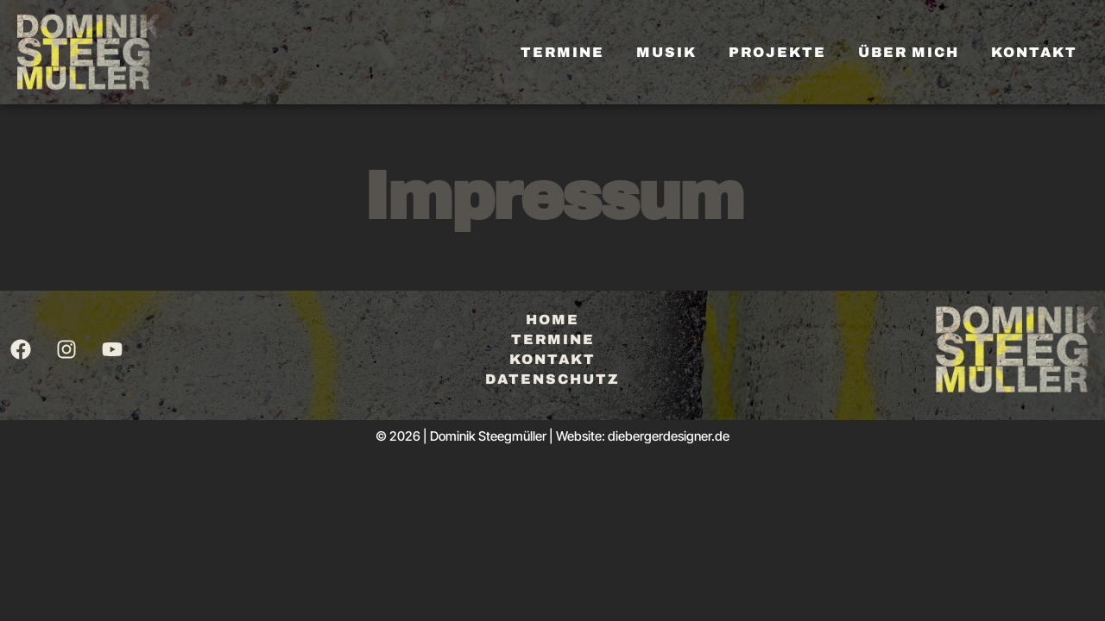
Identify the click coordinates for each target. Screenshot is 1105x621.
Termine (562, 52)
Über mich (908, 52)
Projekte (777, 52)
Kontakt (1034, 52)
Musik (666, 52)
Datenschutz (552, 379)
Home (552, 319)
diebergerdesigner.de (668, 436)
